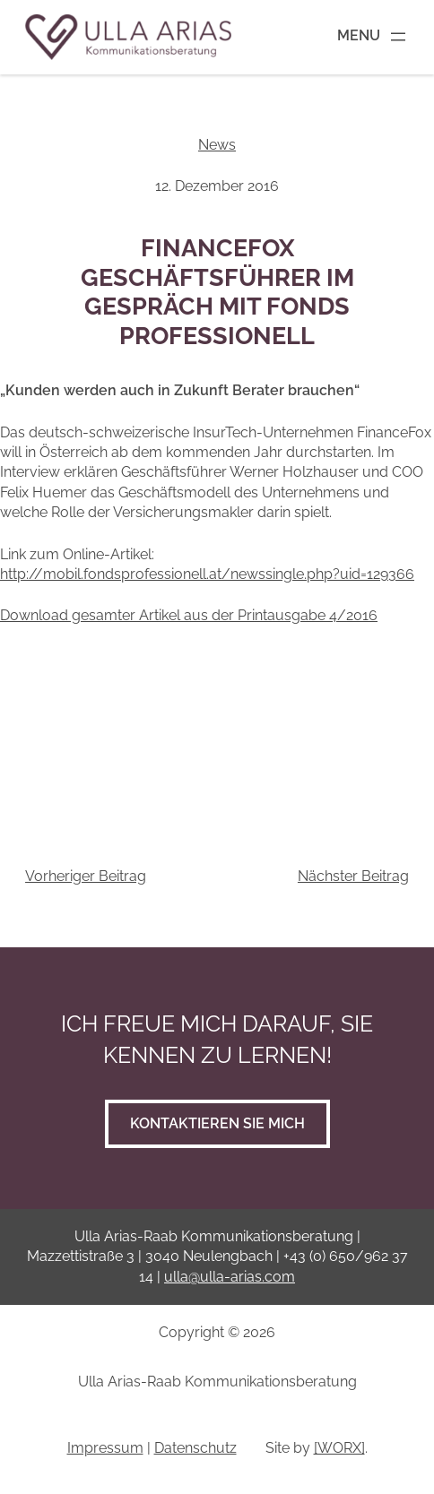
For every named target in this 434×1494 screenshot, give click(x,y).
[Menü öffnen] (373, 36)
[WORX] (339, 1447)
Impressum (105, 1447)
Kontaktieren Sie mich (217, 1123)
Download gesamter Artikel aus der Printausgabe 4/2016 (189, 615)
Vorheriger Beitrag (85, 876)
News (217, 144)
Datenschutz (195, 1447)
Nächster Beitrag (353, 876)
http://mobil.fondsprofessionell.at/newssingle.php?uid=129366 (207, 574)
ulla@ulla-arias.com (229, 1276)
